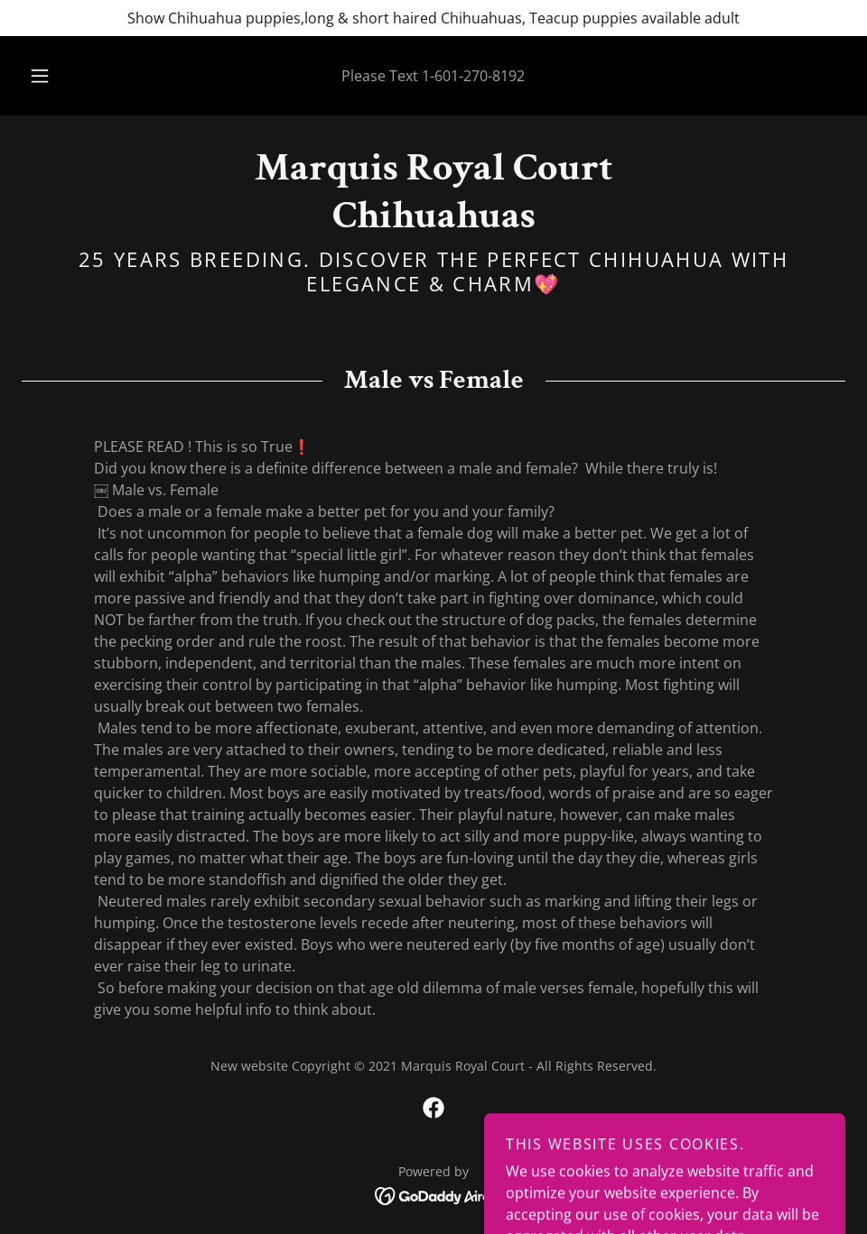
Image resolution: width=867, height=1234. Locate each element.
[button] (59, 76)
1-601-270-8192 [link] (473, 76)
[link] (433, 222)
